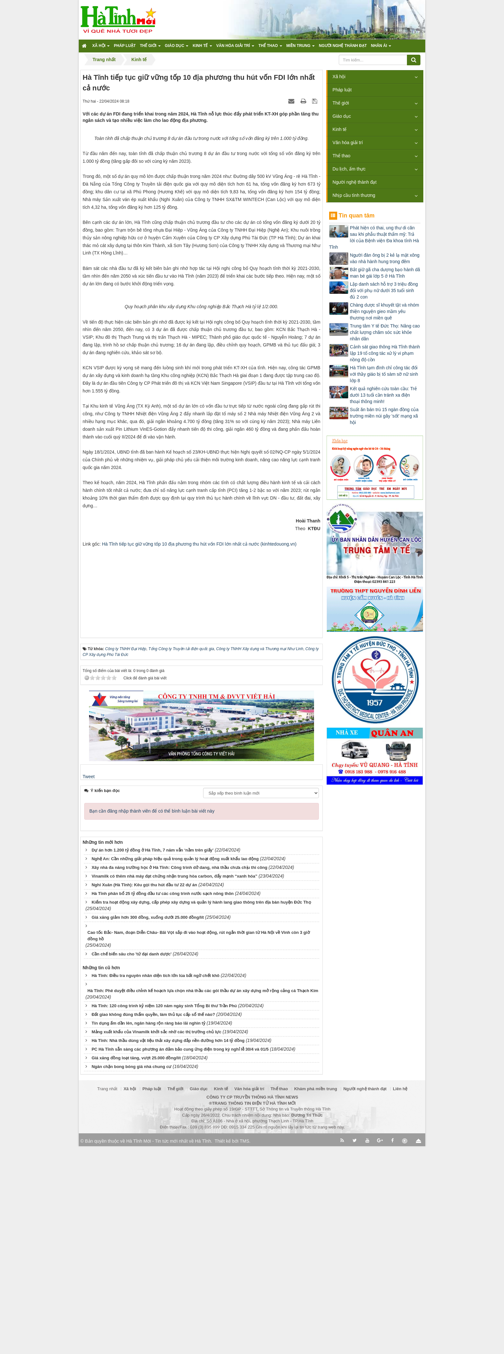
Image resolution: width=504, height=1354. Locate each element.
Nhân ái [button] (381, 47)
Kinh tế (340, 129)
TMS (244, 1348)
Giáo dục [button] (177, 47)
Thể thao (341, 155)
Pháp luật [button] (125, 45)
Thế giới (341, 103)
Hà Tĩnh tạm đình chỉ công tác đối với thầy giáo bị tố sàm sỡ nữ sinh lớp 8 (384, 374)
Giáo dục (342, 116)
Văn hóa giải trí (348, 142)
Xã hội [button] (101, 47)
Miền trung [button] (300, 47)
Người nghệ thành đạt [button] (343, 45)
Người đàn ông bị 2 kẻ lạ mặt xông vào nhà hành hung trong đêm (384, 258)
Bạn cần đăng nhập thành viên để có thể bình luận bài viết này (151, 1018)
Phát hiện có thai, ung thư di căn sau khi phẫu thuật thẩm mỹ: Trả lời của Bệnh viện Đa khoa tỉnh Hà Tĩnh (374, 237)
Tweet (88, 984)
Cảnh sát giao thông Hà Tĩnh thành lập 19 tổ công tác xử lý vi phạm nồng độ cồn (385, 353)
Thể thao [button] (270, 47)
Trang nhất (107, 1296)
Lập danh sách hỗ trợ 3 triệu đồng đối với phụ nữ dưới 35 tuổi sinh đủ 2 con (384, 290)
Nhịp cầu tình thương (354, 195)
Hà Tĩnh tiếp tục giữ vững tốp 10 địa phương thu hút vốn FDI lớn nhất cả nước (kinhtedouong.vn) (199, 751)
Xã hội (339, 76)
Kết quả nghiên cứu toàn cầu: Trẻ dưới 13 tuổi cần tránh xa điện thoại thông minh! (383, 395)
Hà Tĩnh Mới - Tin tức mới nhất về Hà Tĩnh (168, 1348)
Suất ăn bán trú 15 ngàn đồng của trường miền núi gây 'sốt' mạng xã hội (384, 416)
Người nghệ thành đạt (355, 182)
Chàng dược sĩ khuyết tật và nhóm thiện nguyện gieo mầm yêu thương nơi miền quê (384, 311)
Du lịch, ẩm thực (349, 168)
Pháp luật (342, 89)
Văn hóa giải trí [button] (235, 47)
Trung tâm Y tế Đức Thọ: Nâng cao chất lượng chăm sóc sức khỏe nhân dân (385, 332)
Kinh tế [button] (202, 47)
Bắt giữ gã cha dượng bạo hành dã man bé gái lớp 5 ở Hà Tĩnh (385, 273)
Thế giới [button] (150, 47)
